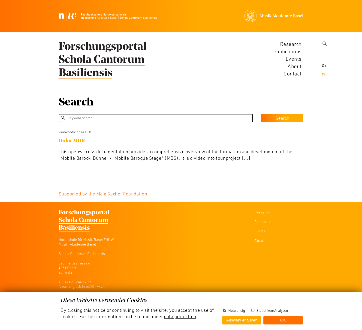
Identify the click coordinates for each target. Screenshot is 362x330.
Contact (293, 73)
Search (282, 118)
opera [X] (84, 131)
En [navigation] (324, 74)
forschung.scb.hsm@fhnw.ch (82, 286)
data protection (180, 316)
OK (283, 320)
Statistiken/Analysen (272, 310)
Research (291, 44)
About (295, 66)
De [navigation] (324, 65)
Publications (287, 51)
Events (294, 58)
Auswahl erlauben (241, 320)
